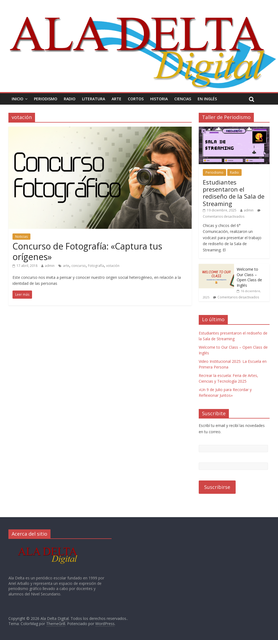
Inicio (17, 98)
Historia (159, 98)
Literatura (93, 98)
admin (50, 265)
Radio (69, 98)
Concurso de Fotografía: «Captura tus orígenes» (87, 251)
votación (112, 265)
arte (66, 265)
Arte (116, 98)
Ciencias (182, 98)
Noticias (21, 236)
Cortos (136, 98)
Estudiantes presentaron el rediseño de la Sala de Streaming (233, 193)
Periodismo (45, 98)
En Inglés (207, 98)
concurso (78, 265)
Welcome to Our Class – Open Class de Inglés (249, 277)
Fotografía (96, 265)
